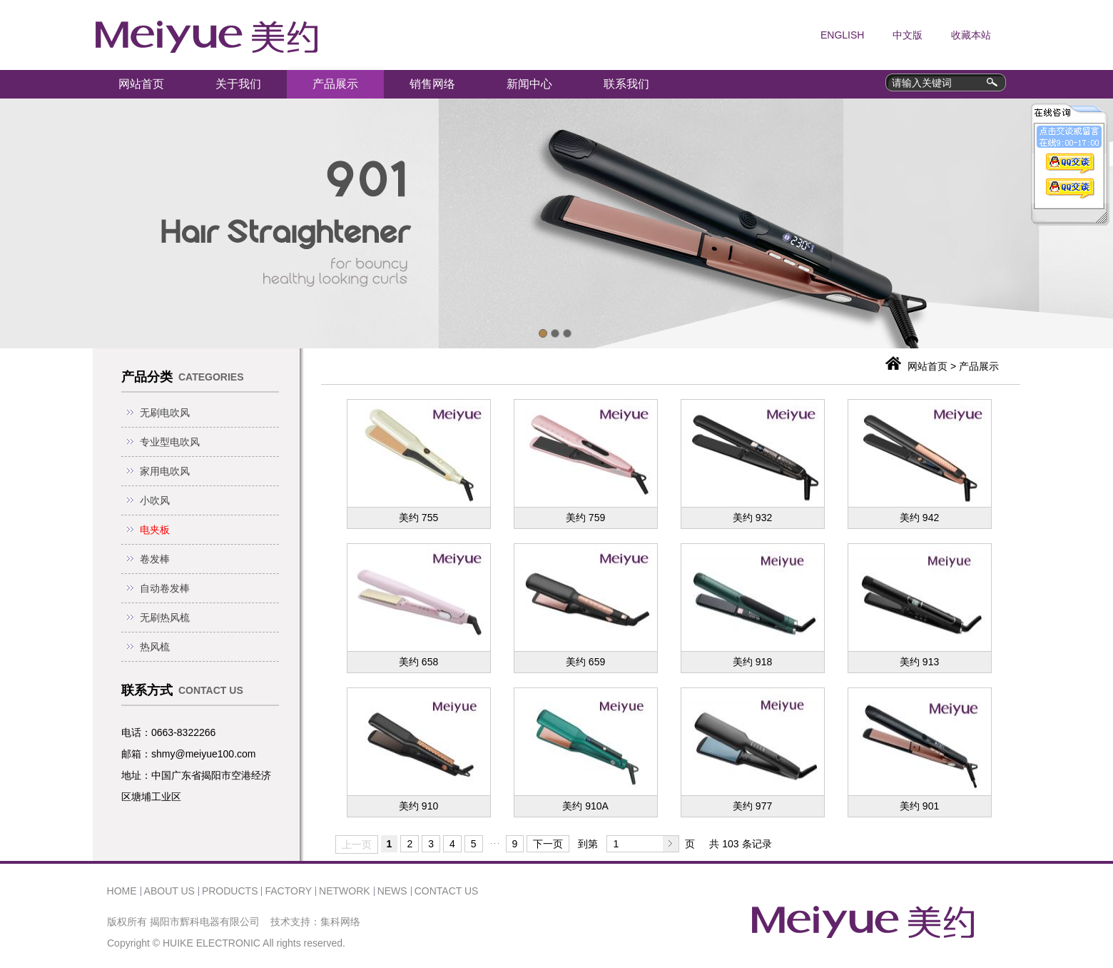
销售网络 (432, 84)
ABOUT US (169, 891)
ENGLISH (842, 35)
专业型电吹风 (170, 442)
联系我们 (626, 84)
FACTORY (288, 891)
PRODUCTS (230, 891)
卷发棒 (155, 559)
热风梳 (155, 646)
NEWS (392, 891)
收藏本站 (971, 35)
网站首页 (141, 84)
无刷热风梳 (165, 617)
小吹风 (155, 500)
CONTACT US (447, 891)
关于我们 (238, 84)
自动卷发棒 (165, 588)
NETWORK (344, 891)
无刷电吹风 (165, 412)
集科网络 (340, 921)
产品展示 (335, 84)
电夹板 (155, 529)
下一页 (548, 843)
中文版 (908, 35)
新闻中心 (529, 84)
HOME (122, 891)
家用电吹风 (165, 471)
